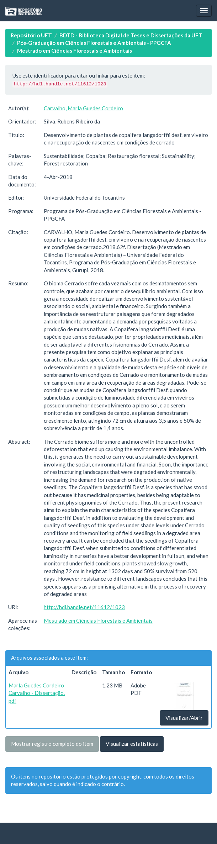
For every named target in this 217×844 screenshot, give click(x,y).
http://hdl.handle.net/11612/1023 (84, 607)
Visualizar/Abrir (184, 717)
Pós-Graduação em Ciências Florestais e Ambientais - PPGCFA (94, 42)
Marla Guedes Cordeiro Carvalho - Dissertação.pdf (37, 693)
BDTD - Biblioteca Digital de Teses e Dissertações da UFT (130, 35)
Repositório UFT (31, 35)
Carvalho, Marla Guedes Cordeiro (83, 108)
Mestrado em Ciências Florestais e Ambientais (74, 50)
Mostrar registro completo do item (52, 743)
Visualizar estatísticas (132, 743)
